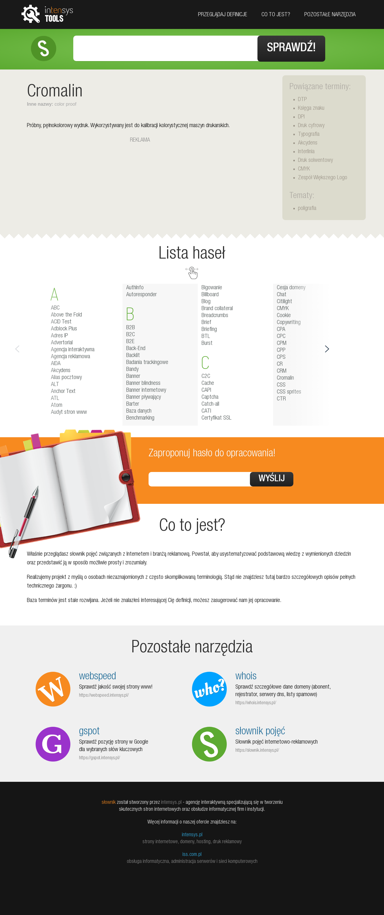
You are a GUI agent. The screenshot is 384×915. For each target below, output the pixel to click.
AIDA (56, 364)
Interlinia (306, 152)
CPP (281, 351)
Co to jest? (276, 15)
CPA (281, 330)
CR (280, 364)
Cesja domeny (291, 288)
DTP (302, 100)
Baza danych (138, 411)
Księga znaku (311, 108)
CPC (281, 337)
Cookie (284, 316)
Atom (56, 406)
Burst (207, 344)
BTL (206, 337)
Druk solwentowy (315, 161)
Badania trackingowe (147, 363)
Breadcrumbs (215, 316)
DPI (301, 117)
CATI (206, 411)
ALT (55, 385)
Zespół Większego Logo (322, 178)
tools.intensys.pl (47, 13)
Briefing (209, 330)
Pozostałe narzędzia (330, 15)
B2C (130, 335)
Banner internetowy (146, 391)
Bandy (132, 370)
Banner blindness (143, 384)
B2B (130, 328)
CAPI (206, 391)
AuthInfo (135, 288)
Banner (133, 377)
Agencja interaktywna (72, 350)
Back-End (135, 349)
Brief (206, 323)
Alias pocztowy (66, 378)
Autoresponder (141, 295)
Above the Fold (66, 315)
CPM (281, 344)
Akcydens (307, 143)
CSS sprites (289, 392)
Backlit (133, 356)
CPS (281, 357)
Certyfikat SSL (216, 418)
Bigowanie (212, 288)
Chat (281, 295)
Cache (208, 384)
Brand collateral (217, 309)
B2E (130, 342)
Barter (132, 404)
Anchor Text (63, 392)
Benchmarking (140, 418)
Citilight (284, 302)
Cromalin (285, 378)
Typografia (308, 135)
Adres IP (59, 336)
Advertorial (62, 343)
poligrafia (307, 209)
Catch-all (210, 404)
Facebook (377, 49)
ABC (55, 308)
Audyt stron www (69, 413)
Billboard (210, 295)
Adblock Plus (64, 329)
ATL (55, 399)
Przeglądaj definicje (222, 15)
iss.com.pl (192, 854)
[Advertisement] (139, 185)
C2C (206, 377)
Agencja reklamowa (70, 357)
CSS (281, 385)
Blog (206, 302)
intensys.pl (192, 835)
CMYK (304, 169)
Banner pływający (143, 397)
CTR (281, 399)
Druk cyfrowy (311, 126)
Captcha (210, 397)
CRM (281, 371)
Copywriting (289, 323)
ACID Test (61, 322)
